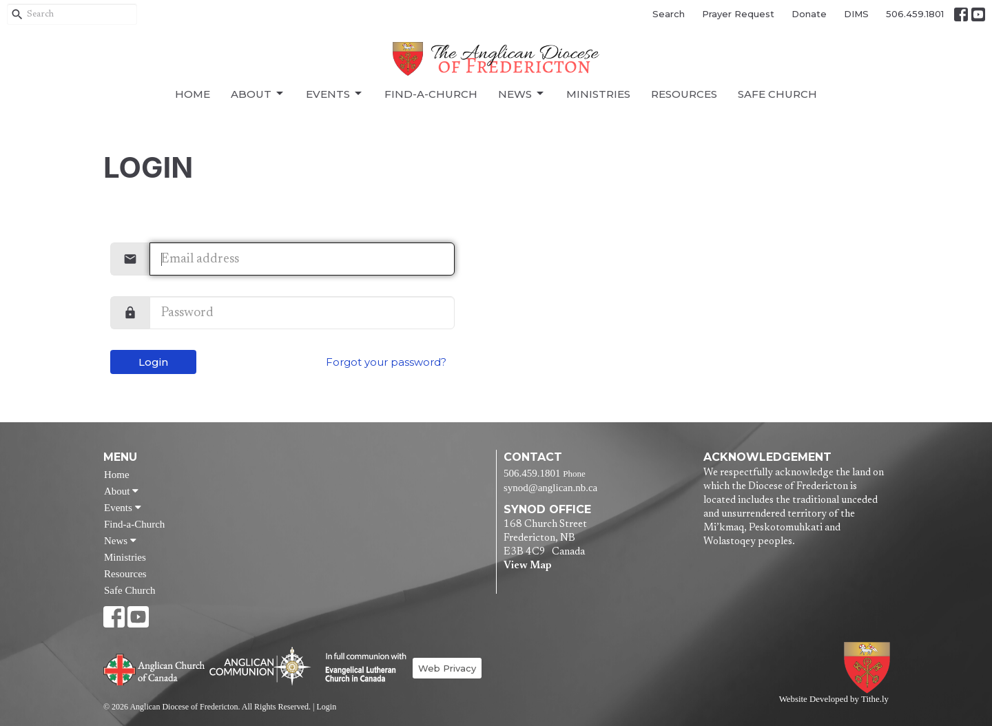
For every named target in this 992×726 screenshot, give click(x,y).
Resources (684, 94)
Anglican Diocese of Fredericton (870, 668)
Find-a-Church (430, 94)
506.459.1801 (915, 13)
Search (668, 13)
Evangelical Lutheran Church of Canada (360, 668)
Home (192, 94)
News (522, 94)
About (258, 94)
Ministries (598, 94)
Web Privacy (447, 668)
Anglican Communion (260, 665)
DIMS (856, 13)
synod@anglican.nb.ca (550, 487)
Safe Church (777, 94)
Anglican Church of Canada (154, 668)
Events (335, 94)
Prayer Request (738, 13)
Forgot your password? (386, 362)
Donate (809, 13)
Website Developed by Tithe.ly (834, 699)
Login (153, 362)
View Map (527, 566)
